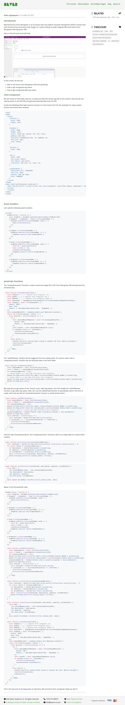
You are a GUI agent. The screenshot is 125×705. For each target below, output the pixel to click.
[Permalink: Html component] (3, 98)
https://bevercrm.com (73, 699)
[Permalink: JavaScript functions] (3, 285)
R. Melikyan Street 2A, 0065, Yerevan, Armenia (22, 702)
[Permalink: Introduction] (3, 24)
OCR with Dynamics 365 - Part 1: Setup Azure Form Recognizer (107, 17)
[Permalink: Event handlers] (3, 208)
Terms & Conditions (72, 702)
